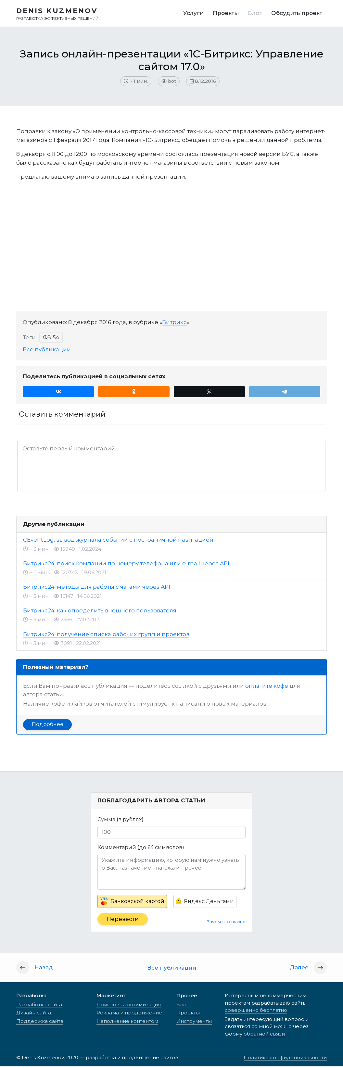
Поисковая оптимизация (128, 1006)
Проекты (188, 1014)
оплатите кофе (266, 687)
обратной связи (264, 1035)
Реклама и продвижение (129, 1014)
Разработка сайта (39, 1006)
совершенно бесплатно (256, 1012)
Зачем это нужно (226, 923)
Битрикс (174, 323)
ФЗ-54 (51, 339)
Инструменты (194, 1023)
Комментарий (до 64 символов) (140, 849)
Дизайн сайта (33, 1014)
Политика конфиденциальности (285, 1059)
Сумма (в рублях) (120, 821)
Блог (182, 1006)
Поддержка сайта (39, 1023)
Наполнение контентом (127, 1023)
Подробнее (47, 726)
